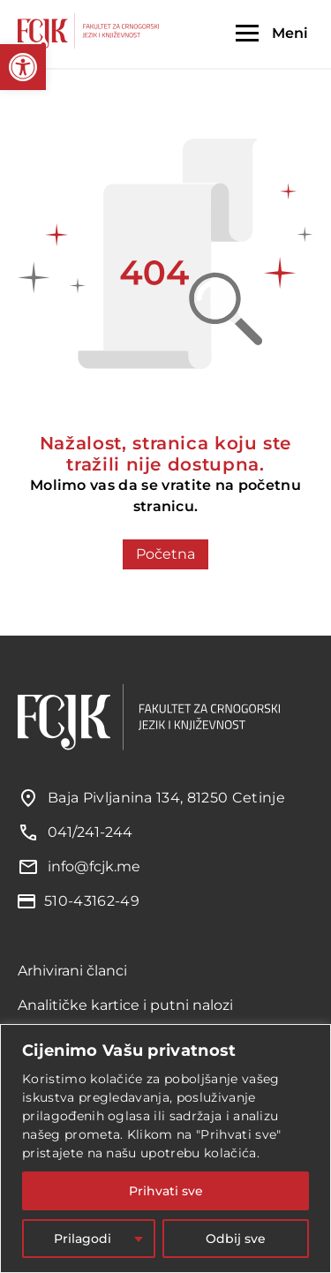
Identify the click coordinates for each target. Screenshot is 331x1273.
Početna (165, 554)
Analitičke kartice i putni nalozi (125, 1005)
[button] (23, 67)
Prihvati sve (166, 1191)
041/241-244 (90, 832)
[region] (165, 1148)
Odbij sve (236, 1239)
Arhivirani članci (72, 970)
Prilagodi (82, 1239)
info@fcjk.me (94, 866)
